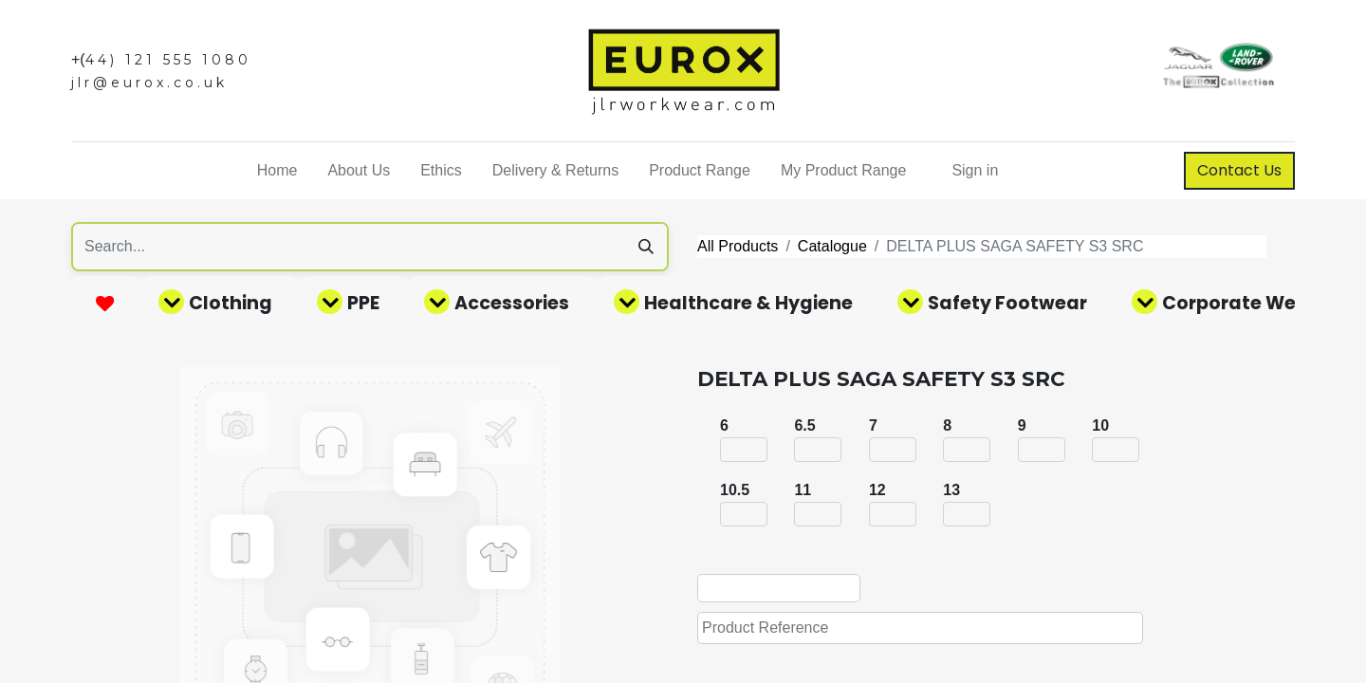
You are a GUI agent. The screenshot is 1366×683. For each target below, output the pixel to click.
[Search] (646, 246)
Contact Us (1239, 170)
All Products (737, 246)
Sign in (974, 170)
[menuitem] (277, 171)
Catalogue (832, 246)
